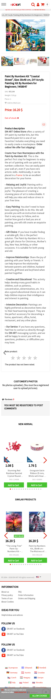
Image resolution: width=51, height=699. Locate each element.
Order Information (25, 595)
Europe (38, 677)
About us (5, 592)
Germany (12, 672)
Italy (12, 682)
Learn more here (20, 692)
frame (19, 175)
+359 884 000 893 (39, 9)
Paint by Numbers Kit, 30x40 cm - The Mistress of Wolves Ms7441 (37, 548)
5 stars (35, 358)
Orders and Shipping (26, 598)
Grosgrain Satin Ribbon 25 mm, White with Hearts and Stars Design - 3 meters (37, 473)
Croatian (39, 672)
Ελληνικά (26, 667)
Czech (12, 677)
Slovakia (37, 682)
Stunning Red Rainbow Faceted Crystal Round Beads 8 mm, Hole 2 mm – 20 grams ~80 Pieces (14, 473)
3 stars (24, 358)
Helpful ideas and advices (12, 615)
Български (11, 667)
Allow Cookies (39, 695)
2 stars (18, 358)
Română (41, 667)
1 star (13, 358)
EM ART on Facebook (12, 629)
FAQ (19, 592)
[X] (2, 690)
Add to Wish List (12, 103)
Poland (23, 682)
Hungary (25, 677)
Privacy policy (7, 595)
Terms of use (7, 598)
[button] (10, 489)
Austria (25, 672)
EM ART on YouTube (12, 634)
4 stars (29, 358)
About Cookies (7, 601)
